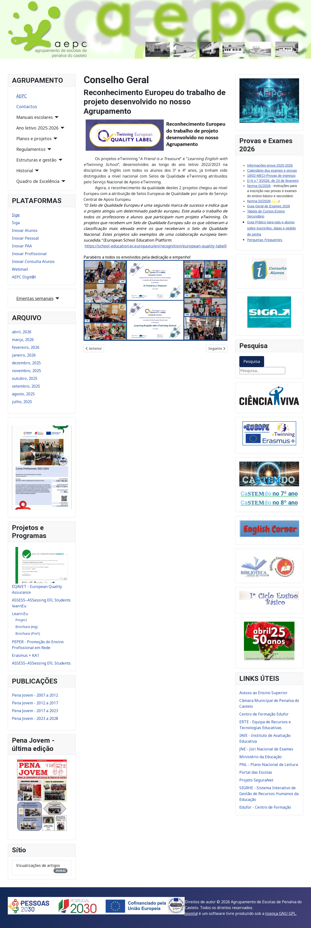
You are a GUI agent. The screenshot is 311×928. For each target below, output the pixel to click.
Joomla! (191, 913)
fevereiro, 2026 (25, 347)
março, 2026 (23, 339)
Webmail (20, 269)
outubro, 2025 (24, 378)
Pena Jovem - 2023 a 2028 (35, 718)
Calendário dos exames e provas (272, 170)
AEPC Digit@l (24, 277)
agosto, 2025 (23, 394)
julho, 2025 (22, 401)
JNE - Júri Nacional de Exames (266, 749)
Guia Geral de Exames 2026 (268, 206)
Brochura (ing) (26, 626)
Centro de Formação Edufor (264, 714)
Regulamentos (30, 149)
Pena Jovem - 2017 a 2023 (35, 710)
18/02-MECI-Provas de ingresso (271, 176)
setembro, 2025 (26, 386)
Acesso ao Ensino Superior (263, 692)
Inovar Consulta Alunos (33, 261)
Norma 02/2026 (259, 201)
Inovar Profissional (29, 253)
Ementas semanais (34, 298)
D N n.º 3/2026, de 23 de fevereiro (273, 181)
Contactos (26, 106)
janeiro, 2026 (24, 355)
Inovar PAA (22, 246)
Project (21, 620)
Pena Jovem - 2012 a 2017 (35, 703)
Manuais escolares (34, 117)
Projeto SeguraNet (256, 780)
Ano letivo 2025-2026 (37, 128)
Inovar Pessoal (25, 238)
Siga (16, 222)
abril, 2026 (21, 331)
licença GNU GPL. (281, 913)
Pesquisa (251, 361)
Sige (16, 215)
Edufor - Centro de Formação (265, 807)
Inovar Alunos (24, 230)
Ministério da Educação (260, 756)
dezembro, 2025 (26, 363)
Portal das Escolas (255, 772)
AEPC (21, 96)
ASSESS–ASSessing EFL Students (41, 663)
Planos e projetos (34, 138)
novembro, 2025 (26, 370)
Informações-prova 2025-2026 (270, 165)
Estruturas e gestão (36, 160)
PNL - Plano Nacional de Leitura (268, 764)
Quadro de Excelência (38, 181)
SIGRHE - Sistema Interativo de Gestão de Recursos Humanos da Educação (269, 793)
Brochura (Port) (27, 633)
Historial (24, 170)
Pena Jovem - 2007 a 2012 (35, 695)
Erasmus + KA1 (25, 655)
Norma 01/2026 (259, 186)
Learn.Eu (20, 613)
